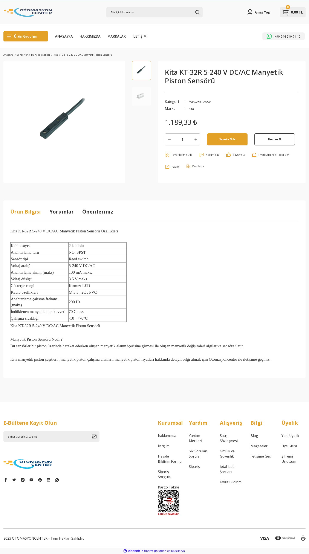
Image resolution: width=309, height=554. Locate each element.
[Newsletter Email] (51, 436)
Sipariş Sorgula (164, 474)
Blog (254, 435)
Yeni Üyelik (290, 435)
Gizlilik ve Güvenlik (227, 454)
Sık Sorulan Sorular (198, 454)
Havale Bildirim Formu (170, 459)
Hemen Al (274, 139)
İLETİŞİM (140, 36)
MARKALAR (116, 36)
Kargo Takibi (168, 487)
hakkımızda (167, 435)
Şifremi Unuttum (288, 459)
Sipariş (194, 466)
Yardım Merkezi (195, 438)
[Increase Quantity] (195, 139)
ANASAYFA (64, 36)
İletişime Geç (261, 456)
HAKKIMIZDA (90, 36)
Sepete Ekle (227, 139)
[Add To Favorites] (178, 154)
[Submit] (95, 436)
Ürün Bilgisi (25, 211)
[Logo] (28, 12)
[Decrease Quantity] (169, 139)
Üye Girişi (289, 446)
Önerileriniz (97, 211)
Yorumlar (61, 211)
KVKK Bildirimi (231, 482)
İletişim (163, 446)
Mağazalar (259, 446)
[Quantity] (182, 139)
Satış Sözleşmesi (229, 438)
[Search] (154, 12)
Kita (192, 108)
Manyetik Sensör (202, 101)
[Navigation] (25, 36)
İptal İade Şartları (227, 469)
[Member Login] (258, 12)
